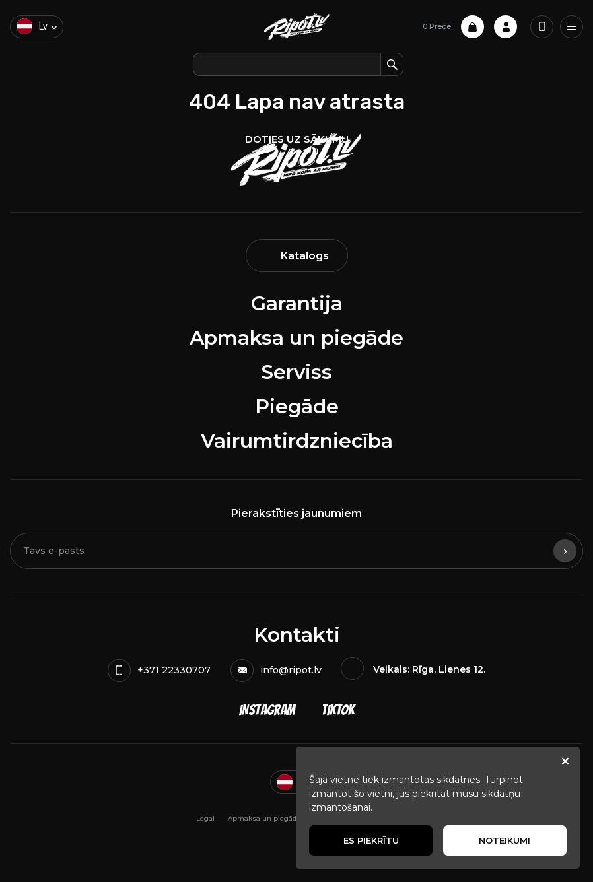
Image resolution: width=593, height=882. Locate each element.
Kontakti (297, 635)
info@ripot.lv (276, 670)
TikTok (338, 710)
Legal (205, 818)
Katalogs (297, 256)
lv (32, 26)
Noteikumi (504, 840)
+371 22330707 (159, 670)
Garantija (297, 303)
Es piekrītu (371, 840)
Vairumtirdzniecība (297, 440)
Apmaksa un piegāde (296, 337)
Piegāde (297, 406)
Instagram (267, 710)
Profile (505, 26)
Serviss (297, 372)
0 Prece (453, 26)
